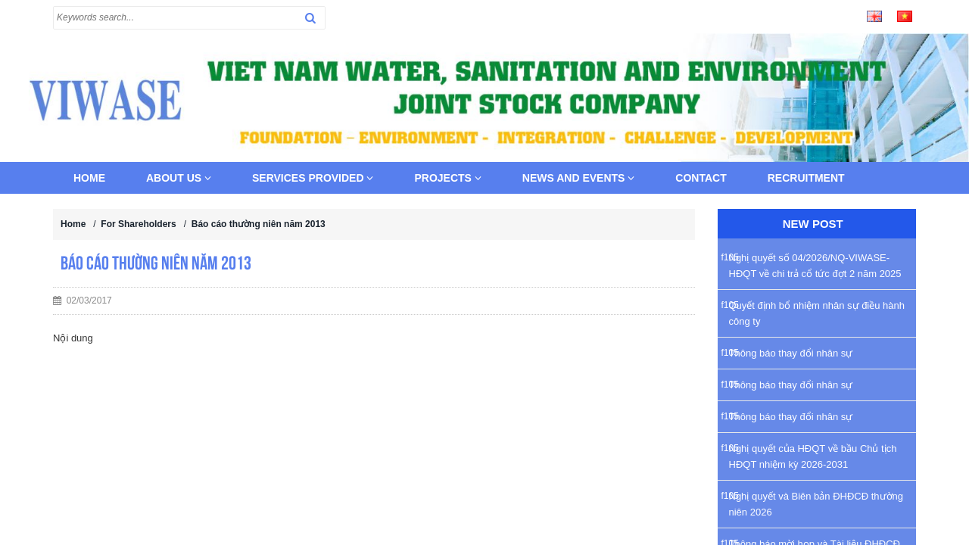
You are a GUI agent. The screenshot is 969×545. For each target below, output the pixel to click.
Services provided (312, 178)
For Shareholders (138, 224)
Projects (447, 178)
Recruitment (806, 178)
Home (89, 178)
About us (178, 178)
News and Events (578, 178)
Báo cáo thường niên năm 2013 (259, 224)
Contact (700, 178)
